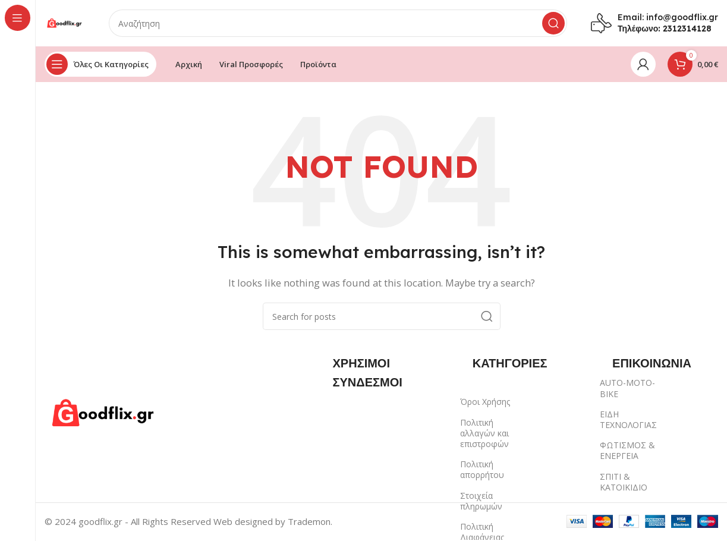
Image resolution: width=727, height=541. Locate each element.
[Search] (338, 23)
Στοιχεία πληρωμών (481, 501)
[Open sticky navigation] (100, 65)
